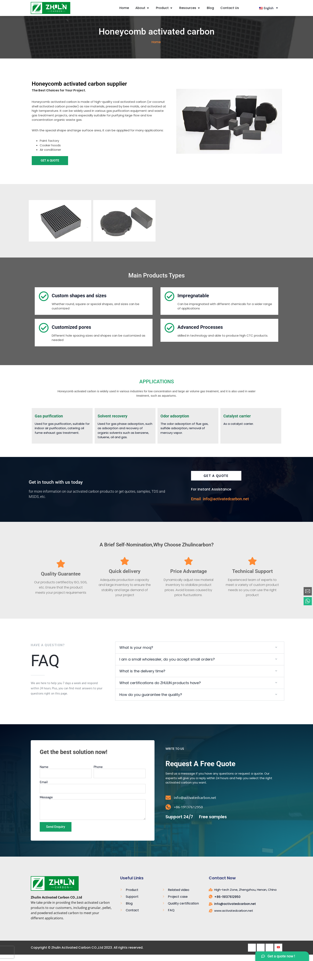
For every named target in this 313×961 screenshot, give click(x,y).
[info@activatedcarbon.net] (168, 804)
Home (156, 49)
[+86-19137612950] (168, 813)
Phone (98, 773)
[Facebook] (252, 954)
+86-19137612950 (188, 813)
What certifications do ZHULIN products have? (160, 689)
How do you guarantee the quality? (150, 701)
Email (44, 789)
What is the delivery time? (142, 677)
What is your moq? (136, 654)
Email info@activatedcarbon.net (220, 505)
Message (46, 804)
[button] (199, 654)
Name (44, 773)
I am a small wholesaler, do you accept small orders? (167, 665)
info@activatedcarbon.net (195, 804)
